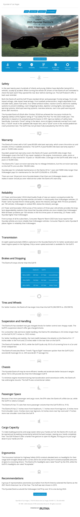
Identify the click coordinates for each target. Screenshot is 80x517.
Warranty (19, 65)
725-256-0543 (60, 501)
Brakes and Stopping (55, 66)
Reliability (32, 65)
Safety (8, 65)
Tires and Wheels (68, 66)
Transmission (43, 65)
